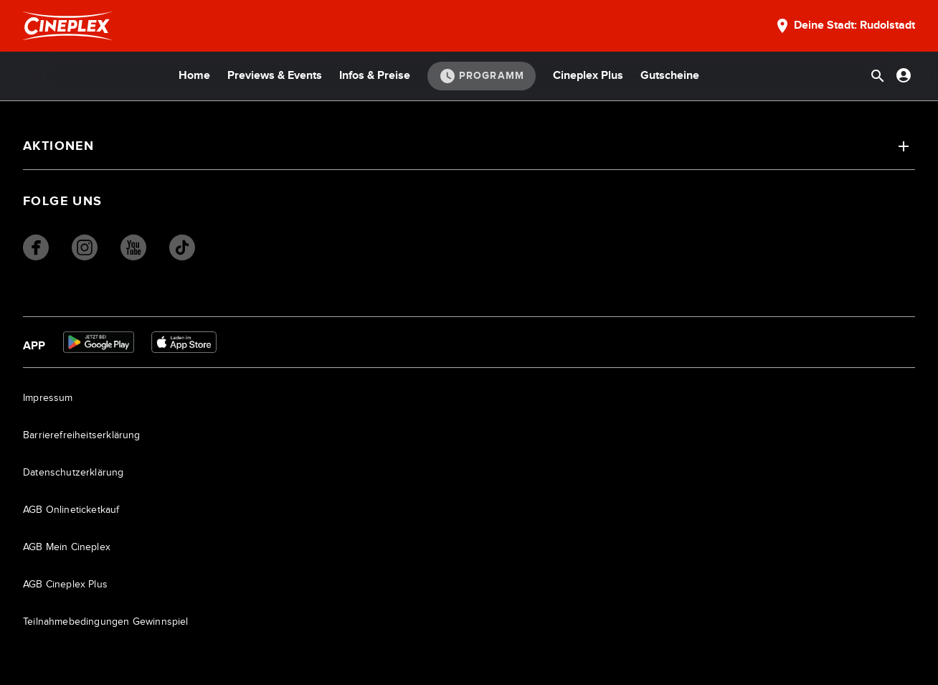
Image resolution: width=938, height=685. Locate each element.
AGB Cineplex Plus (65, 584)
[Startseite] (67, 25)
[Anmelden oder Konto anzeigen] (903, 75)
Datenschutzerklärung (73, 472)
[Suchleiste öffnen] (877, 76)
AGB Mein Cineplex (66, 547)
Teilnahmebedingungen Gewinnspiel (106, 622)
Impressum (48, 398)
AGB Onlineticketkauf (71, 510)
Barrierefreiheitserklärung (82, 435)
